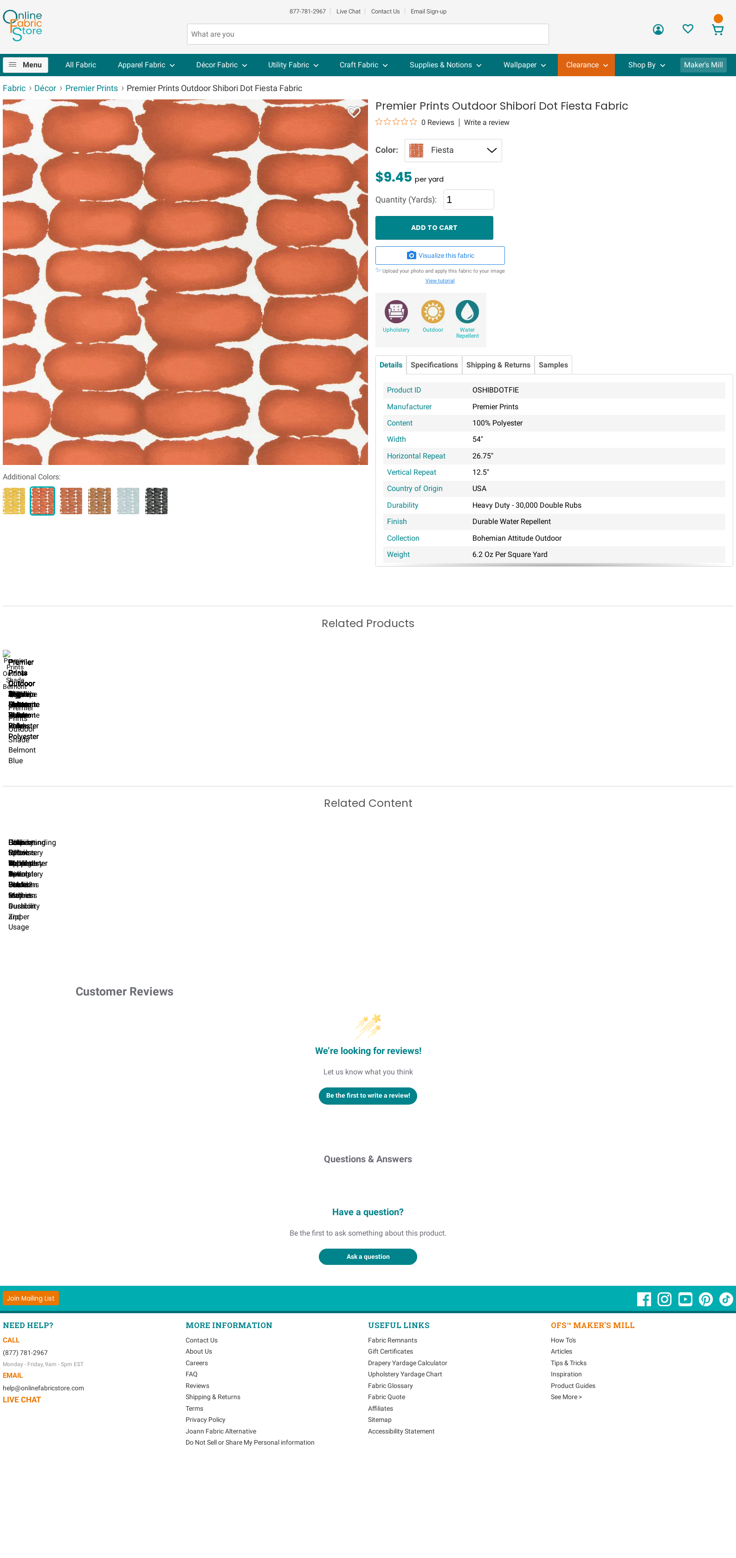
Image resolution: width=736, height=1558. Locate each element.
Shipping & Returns (498, 364)
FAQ (192, 1463)
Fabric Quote (386, 1486)
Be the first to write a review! (368, 1185)
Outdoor (433, 330)
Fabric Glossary (390, 1475)
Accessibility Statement (401, 1520)
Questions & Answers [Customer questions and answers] (368, 1248)
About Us (199, 1441)
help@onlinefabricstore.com (43, 1477)
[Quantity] (469, 199)
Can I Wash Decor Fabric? (163, 995)
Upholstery (396, 330)
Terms (194, 1497)
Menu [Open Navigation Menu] (32, 64)
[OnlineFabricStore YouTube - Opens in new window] (686, 1393)
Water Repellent (467, 333)
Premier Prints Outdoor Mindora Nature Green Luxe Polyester (56, 788)
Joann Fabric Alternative (221, 1520)
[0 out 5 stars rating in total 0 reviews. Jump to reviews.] (414, 122)
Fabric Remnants (392, 1429)
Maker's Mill (703, 64)
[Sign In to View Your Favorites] (688, 31)
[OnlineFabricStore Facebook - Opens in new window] (644, 1393)
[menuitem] (29, 65)
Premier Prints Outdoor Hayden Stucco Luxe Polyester (163, 788)
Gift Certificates (390, 1441)
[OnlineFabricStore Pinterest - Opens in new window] (706, 1393)
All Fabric (80, 64)
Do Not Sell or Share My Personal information (250, 1532)
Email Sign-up (428, 11)
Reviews (197, 1475)
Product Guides (573, 1475)
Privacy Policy (206, 1509)
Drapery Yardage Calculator (407, 1452)
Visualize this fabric (440, 255)
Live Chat (348, 11)
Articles (561, 1441)
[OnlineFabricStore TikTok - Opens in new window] (726, 1393)
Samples (553, 364)
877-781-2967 (308, 11)
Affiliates (380, 1497)
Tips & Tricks (569, 1452)
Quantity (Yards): (406, 200)
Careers (197, 1452)
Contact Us (385, 11)
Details (391, 364)
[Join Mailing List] (31, 1388)
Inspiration (566, 1463)
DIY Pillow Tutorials (376, 995)
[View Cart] (718, 31)
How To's (563, 1429)
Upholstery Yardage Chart (405, 1463)
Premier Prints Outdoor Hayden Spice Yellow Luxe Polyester (270, 788)
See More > (566, 1486)
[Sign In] (658, 32)
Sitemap (380, 1509)
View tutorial (440, 281)
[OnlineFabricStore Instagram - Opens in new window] (665, 1393)
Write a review (487, 122)
